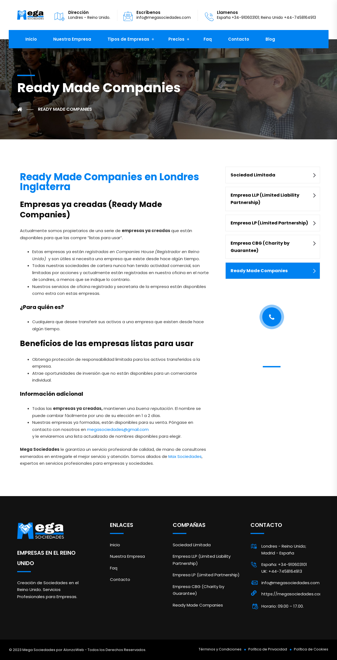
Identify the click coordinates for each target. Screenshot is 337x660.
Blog (270, 39)
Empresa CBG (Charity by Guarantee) (260, 247)
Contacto (238, 39)
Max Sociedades (185, 456)
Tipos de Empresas (128, 39)
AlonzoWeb (73, 649)
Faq (208, 39)
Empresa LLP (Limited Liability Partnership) (265, 199)
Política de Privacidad (267, 649)
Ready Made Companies (259, 271)
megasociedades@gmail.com (118, 429)
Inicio (31, 39)
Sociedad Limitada (253, 175)
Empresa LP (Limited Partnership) (269, 223)
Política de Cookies (311, 649)
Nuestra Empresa (72, 39)
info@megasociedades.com (163, 17)
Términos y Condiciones (220, 649)
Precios (176, 39)
